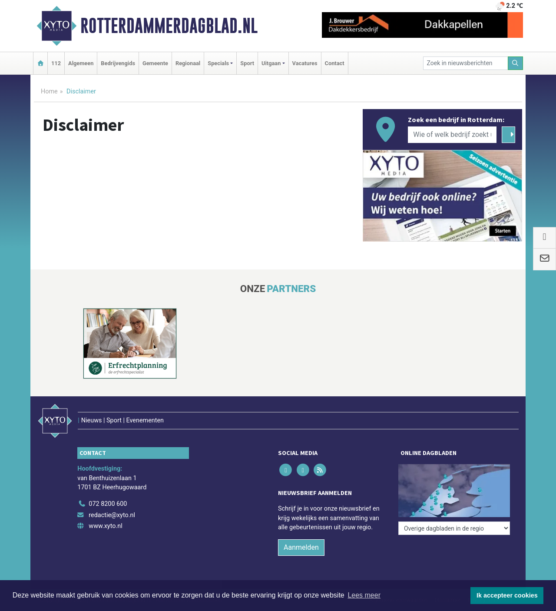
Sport (247, 63)
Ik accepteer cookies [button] (507, 595)
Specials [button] (218, 63)
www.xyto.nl (105, 526)
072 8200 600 (108, 504)
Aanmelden (301, 547)
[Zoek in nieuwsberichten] (465, 63)
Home (49, 91)
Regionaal (187, 63)
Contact (334, 63)
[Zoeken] (515, 63)
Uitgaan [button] (271, 63)
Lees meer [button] (364, 595)
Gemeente (155, 63)
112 (56, 63)
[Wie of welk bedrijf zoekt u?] (452, 134)
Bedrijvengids (118, 63)
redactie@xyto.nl (112, 515)
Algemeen (80, 63)
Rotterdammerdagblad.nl (169, 25)
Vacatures (305, 63)
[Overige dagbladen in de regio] (454, 528)
